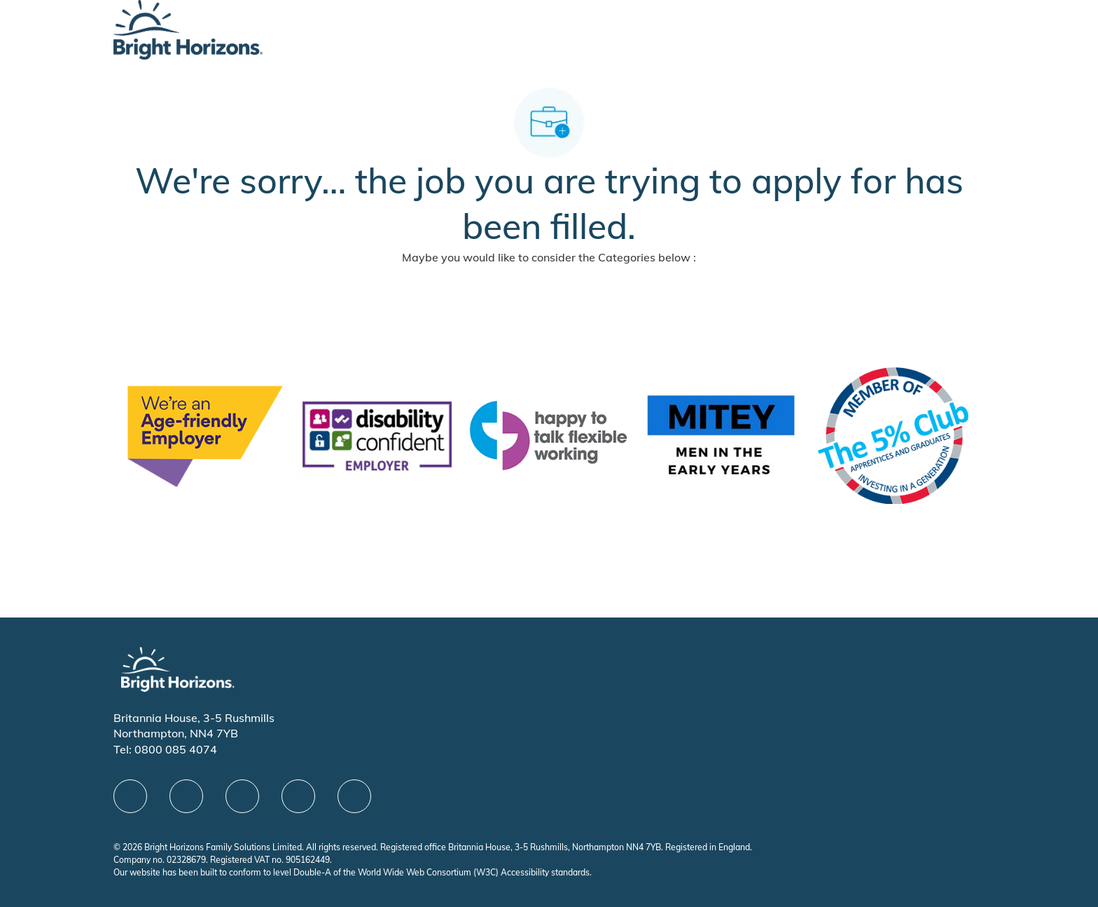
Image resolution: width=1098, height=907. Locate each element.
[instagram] (354, 796)
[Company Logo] (188, 28)
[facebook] (130, 796)
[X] (242, 796)
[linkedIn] (186, 796)
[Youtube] (298, 796)
